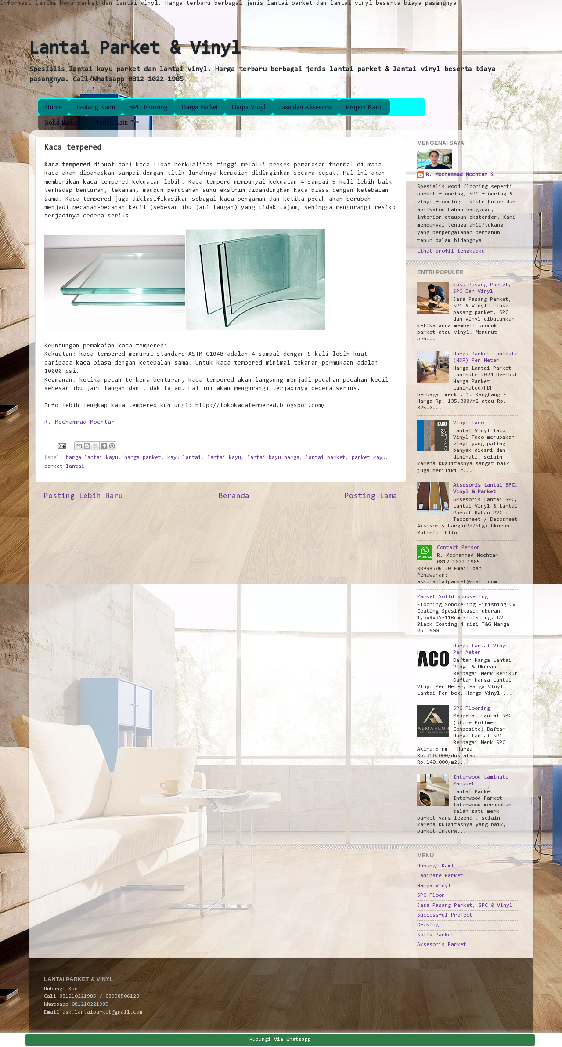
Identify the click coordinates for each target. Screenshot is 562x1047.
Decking (428, 925)
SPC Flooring (148, 107)
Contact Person (458, 547)
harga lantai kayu (92, 457)
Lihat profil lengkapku (451, 251)
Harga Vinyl (248, 107)
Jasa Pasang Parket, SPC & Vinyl (464, 905)
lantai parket (326, 457)
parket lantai (64, 466)
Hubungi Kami (435, 866)
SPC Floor (431, 895)
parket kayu (368, 457)
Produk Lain (110, 122)
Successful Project (444, 915)
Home (53, 107)
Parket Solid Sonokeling (452, 596)
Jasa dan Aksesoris (305, 107)
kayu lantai (184, 457)
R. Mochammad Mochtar (79, 422)
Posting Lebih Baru (83, 496)
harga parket (142, 457)
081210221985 (90, 1004)
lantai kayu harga (273, 457)
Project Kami (364, 107)
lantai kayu (224, 457)
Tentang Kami (95, 107)
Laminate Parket (440, 875)
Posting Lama (371, 496)
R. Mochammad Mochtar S (460, 174)
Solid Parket (62, 122)
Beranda (234, 496)
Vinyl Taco (468, 423)
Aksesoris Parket (441, 944)
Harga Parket (199, 107)
